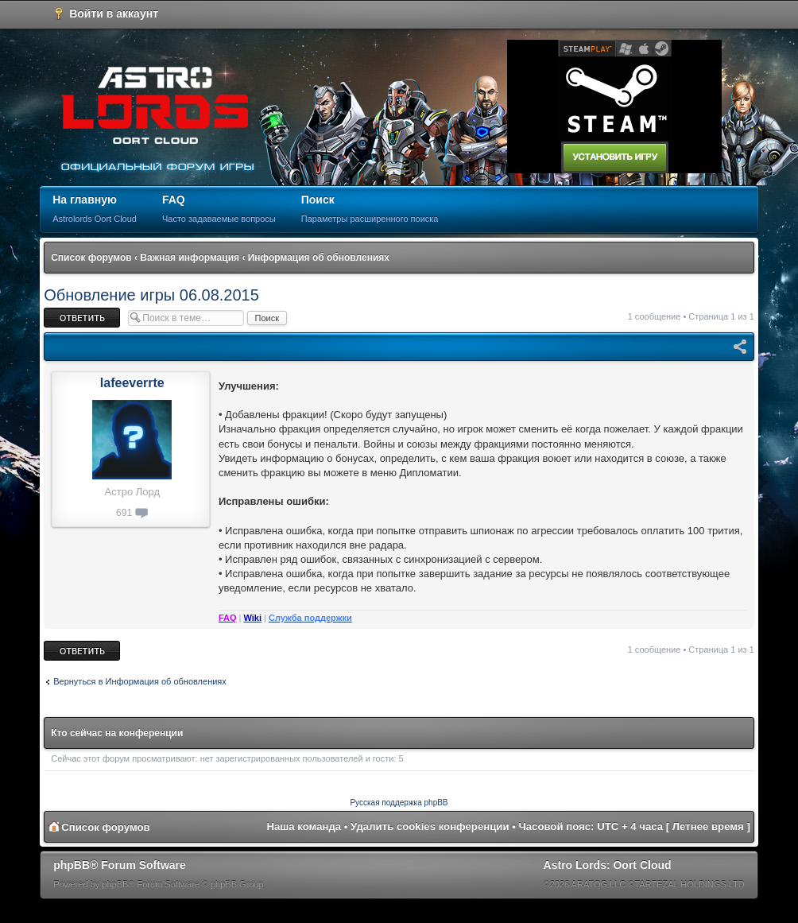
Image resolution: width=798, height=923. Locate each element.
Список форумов (91, 257)
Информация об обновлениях (318, 257)
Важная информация (189, 257)
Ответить (82, 318)
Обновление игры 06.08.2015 (151, 295)
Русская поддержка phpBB (398, 802)
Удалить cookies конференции (430, 826)
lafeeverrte (132, 383)
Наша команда (303, 826)
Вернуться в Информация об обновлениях (140, 681)
